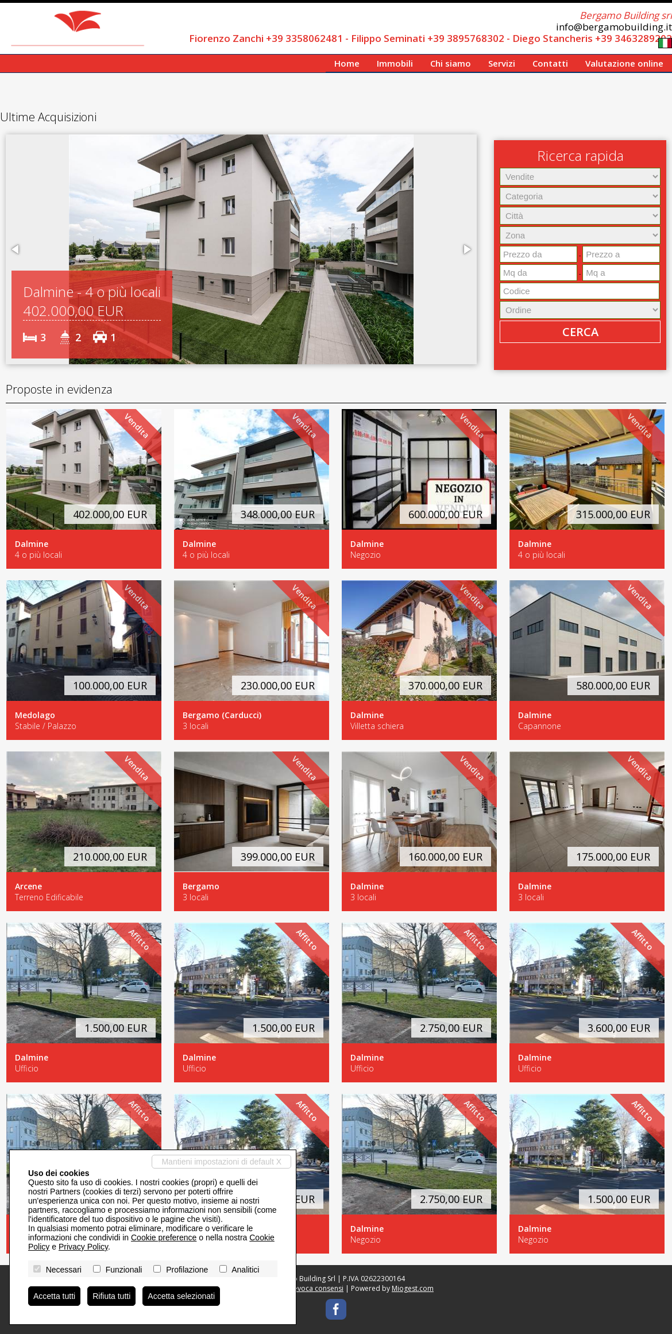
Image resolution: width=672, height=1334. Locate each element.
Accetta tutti (54, 1296)
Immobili (395, 63)
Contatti (550, 63)
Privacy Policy (83, 1246)
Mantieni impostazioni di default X (221, 1161)
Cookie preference (163, 1237)
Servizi (501, 63)
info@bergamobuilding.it (614, 26)
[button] (16, 249)
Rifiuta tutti (111, 1296)
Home (347, 63)
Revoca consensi (316, 1288)
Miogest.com (413, 1288)
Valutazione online (624, 63)
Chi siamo (450, 63)
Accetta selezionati (181, 1296)
